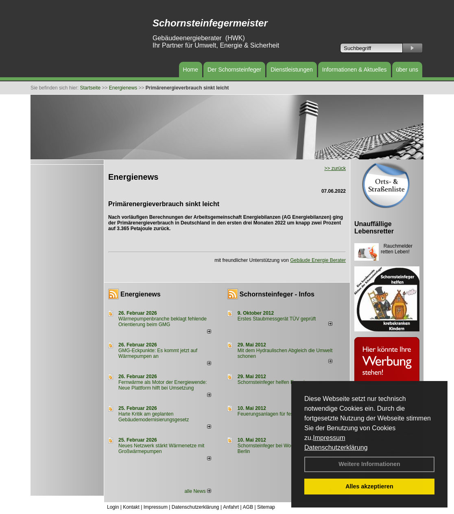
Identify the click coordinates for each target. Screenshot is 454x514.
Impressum (329, 437)
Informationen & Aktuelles (354, 69)
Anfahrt (231, 507)
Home (190, 69)
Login (113, 507)
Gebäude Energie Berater (318, 260)
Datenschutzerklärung (336, 447)
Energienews (140, 294)
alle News (197, 491)
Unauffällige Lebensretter (374, 227)
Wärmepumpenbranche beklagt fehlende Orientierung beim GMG (162, 321)
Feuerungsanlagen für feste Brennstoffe (280, 414)
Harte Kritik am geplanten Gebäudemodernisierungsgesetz (153, 417)
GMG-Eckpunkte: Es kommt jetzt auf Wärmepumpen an (157, 353)
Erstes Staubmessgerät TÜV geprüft (277, 319)
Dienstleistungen (292, 69)
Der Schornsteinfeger (234, 69)
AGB (248, 507)
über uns (407, 69)
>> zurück (335, 168)
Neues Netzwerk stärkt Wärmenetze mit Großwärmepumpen (161, 448)
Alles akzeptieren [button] (369, 486)
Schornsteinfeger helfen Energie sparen (280, 382)
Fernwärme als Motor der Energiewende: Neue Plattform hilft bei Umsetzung (162, 385)
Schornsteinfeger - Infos (277, 294)
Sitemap (266, 507)
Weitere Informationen (369, 464)
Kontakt (131, 507)
